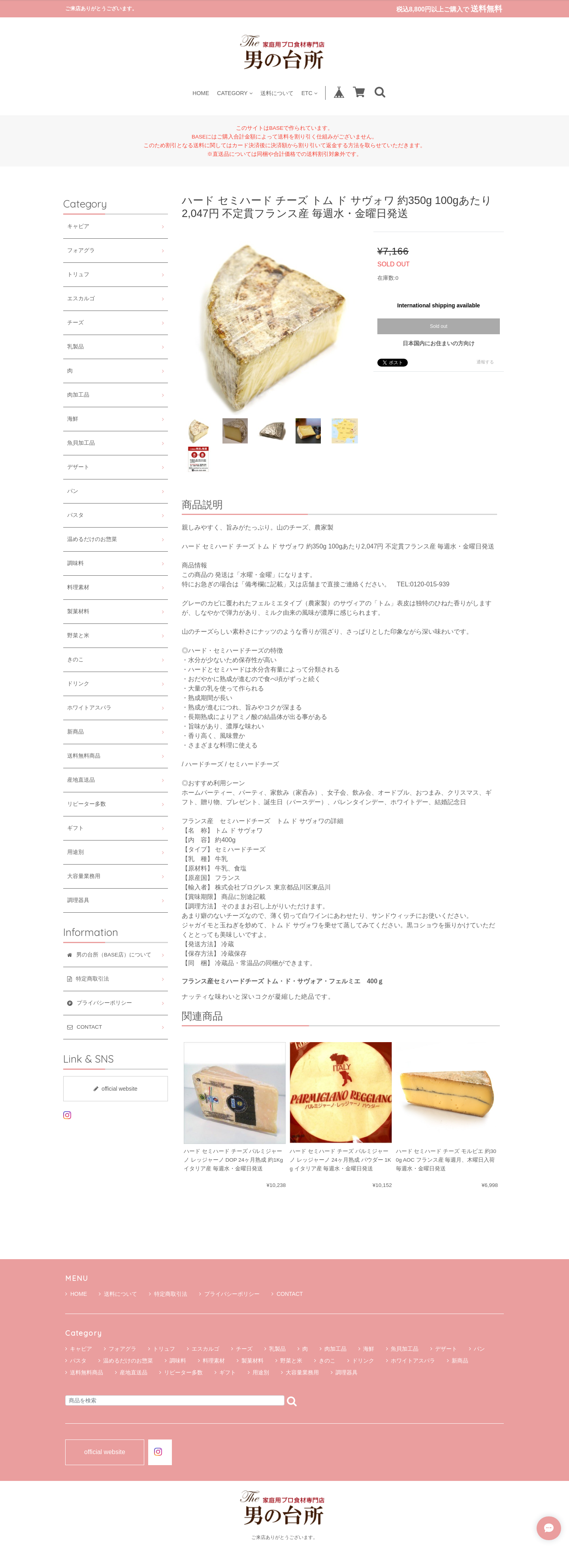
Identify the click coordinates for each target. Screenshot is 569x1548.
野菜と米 (78, 635)
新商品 (75, 732)
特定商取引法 (168, 1294)
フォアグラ (81, 250)
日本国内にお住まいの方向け (439, 343)
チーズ (75, 323)
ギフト (75, 828)
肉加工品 (78, 395)
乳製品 (75, 347)
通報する (485, 361)
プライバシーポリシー (229, 1294)
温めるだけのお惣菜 (92, 539)
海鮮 (72, 419)
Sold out (438, 326)
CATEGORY (234, 93)
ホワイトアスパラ (89, 708)
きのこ (75, 660)
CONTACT (287, 1294)
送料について (277, 93)
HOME (200, 93)
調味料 (75, 563)
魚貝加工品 (81, 443)
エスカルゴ (81, 298)
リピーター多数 (86, 804)
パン (72, 491)
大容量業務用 (83, 876)
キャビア (78, 226)
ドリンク (78, 684)
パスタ (75, 515)
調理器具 (78, 900)
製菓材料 (78, 611)
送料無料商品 (83, 756)
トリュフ (78, 274)
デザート (78, 467)
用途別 (75, 852)
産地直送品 (81, 780)
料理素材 (78, 587)
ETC (309, 93)
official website (116, 1089)
